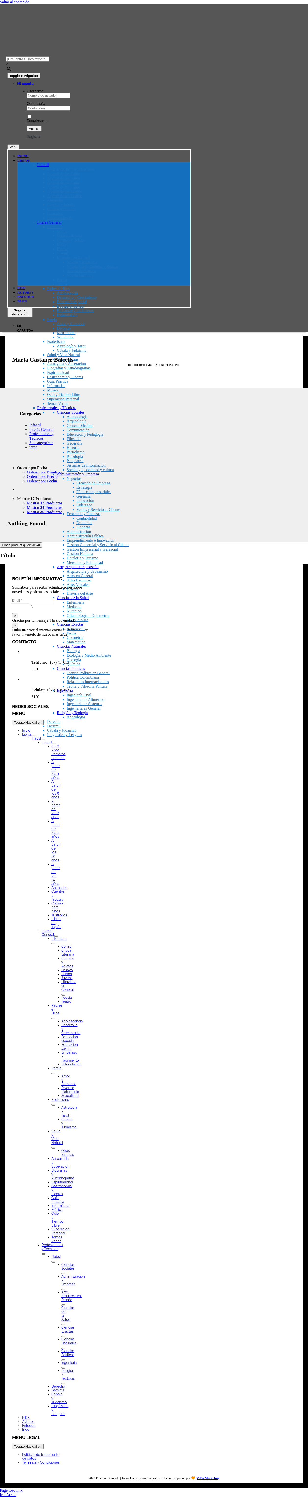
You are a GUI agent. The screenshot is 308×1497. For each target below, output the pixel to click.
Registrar (34, 137)
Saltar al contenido (14, 2)
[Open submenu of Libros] (34, 735)
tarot (33, 447)
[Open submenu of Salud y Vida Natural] (53, 1148)
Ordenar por (32, 468)
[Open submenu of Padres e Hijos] (53, 1018)
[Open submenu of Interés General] (56, 936)
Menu (13, 147)
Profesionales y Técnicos (41, 436)
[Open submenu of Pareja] (53, 1073)
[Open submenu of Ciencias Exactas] (63, 1336)
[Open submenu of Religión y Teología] (63, 1383)
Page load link (11, 1490)
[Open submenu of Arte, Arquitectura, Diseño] (63, 1305)
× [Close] (15, 616)
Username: (35, 91)
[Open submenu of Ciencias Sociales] (63, 1273)
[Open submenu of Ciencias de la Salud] (63, 1324)
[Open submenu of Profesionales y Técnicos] (44, 1254)
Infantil (35, 425)
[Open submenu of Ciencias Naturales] (63, 1348)
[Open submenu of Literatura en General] (63, 995)
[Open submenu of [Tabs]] (43, 739)
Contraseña (36, 104)
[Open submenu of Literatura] (53, 943)
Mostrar (34, 499)
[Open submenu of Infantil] (54, 743)
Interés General (41, 429)
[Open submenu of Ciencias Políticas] (63, 1360)
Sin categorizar (41, 443)
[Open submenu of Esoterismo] (53, 1105)
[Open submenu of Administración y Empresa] (63, 1289)
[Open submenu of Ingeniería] (63, 1368)
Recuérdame (37, 119)
